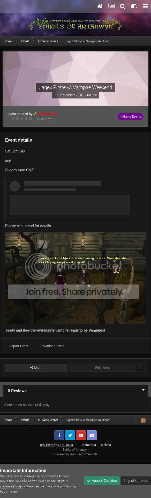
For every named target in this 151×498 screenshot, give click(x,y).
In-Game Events (130, 116)
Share (36, 368)
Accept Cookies (102, 481)
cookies (30, 476)
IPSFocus (66, 445)
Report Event (18, 346)
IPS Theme (47, 445)
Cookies (105, 445)
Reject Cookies (135, 481)
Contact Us (88, 445)
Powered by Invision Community (76, 454)
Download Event (53, 346)
